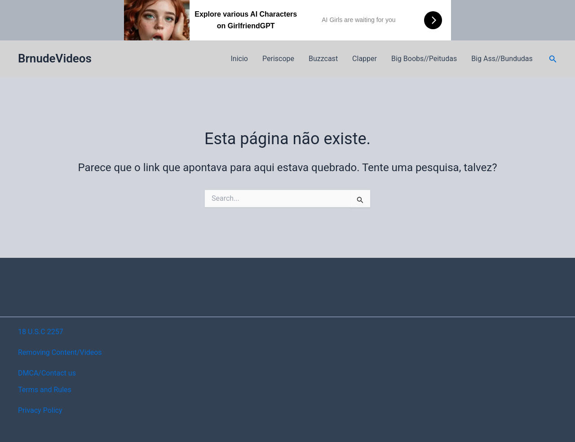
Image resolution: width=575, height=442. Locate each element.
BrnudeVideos (55, 58)
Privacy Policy (40, 410)
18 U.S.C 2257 (40, 331)
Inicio (239, 58)
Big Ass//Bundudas (502, 58)
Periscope (278, 58)
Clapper (364, 58)
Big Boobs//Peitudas (424, 58)
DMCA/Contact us (47, 373)
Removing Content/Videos (60, 352)
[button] (553, 59)
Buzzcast (323, 58)
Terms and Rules (44, 389)
